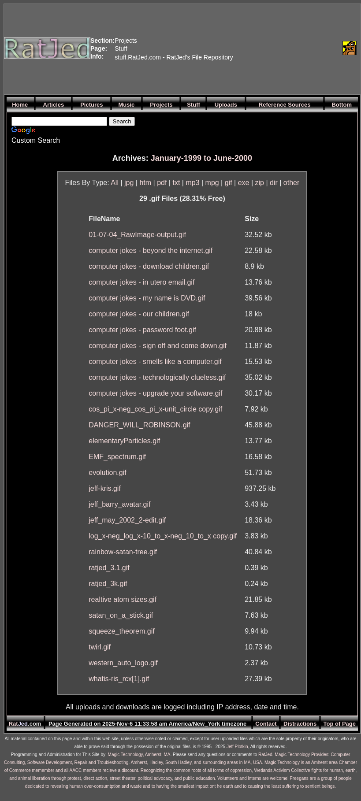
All (115, 182)
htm (145, 182)
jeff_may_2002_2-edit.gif (127, 520)
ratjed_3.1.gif (109, 567)
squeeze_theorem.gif (121, 631)
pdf (162, 182)
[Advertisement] (286, 48)
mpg (212, 182)
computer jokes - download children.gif (149, 266)
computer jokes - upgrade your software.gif (155, 393)
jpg (129, 182)
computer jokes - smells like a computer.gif (155, 361)
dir (274, 182)
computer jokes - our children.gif (139, 314)
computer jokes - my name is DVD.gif (147, 298)
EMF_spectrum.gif (117, 456)
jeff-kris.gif (105, 488)
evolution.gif (107, 472)
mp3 (192, 182)
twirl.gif (100, 647)
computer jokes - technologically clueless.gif (157, 377)
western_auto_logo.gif (123, 663)
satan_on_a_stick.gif (121, 615)
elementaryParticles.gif (124, 441)
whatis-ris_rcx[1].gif (119, 678)
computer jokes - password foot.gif (142, 330)
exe (243, 182)
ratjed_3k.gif (108, 583)
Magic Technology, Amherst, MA (139, 754)
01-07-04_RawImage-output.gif (137, 234)
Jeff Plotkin (237, 746)
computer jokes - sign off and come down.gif (158, 345)
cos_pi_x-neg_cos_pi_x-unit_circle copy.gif (155, 409)
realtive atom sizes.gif (122, 599)
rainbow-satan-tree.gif (123, 552)
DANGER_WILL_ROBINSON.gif (139, 425)
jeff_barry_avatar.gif (119, 504)
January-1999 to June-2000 (201, 158)
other (291, 182)
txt (176, 182)
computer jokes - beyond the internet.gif (150, 250)
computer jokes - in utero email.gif (141, 282)
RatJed (265, 754)
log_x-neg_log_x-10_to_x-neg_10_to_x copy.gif (163, 536)
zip (259, 182)
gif (228, 182)
